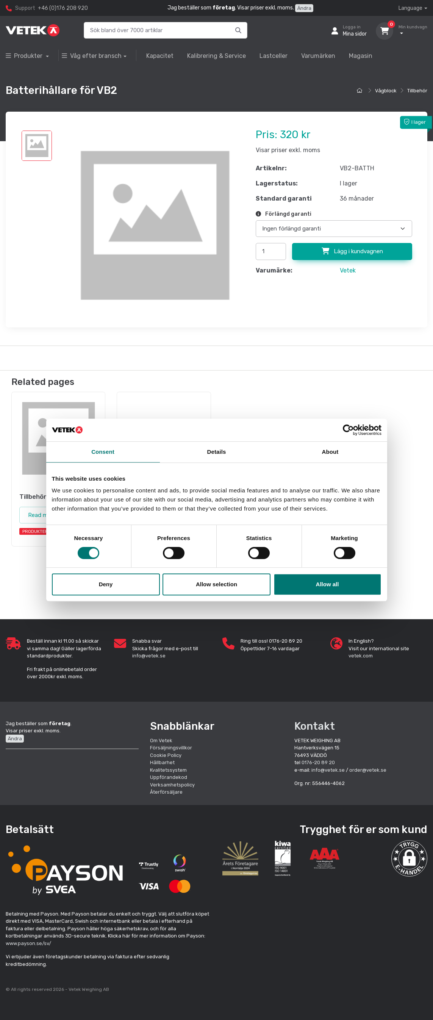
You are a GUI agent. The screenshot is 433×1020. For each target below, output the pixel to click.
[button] (409, 858)
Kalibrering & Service (216, 55)
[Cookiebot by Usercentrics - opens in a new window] (348, 430)
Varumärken (318, 55)
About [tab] (330, 451)
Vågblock (386, 90)
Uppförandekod (168, 777)
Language (410, 8)
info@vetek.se (149, 656)
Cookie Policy (165, 755)
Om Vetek (161, 740)
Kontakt (314, 726)
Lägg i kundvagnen (352, 251)
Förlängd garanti (283, 214)
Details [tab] (216, 451)
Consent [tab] (102, 451)
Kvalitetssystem (168, 770)
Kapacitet (160, 55)
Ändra (304, 8)
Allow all (327, 584)
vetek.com (361, 656)
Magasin (360, 55)
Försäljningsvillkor (171, 748)
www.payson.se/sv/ (28, 943)
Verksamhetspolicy (172, 785)
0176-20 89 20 (318, 762)
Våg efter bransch (92, 55)
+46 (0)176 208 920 (63, 8)
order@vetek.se (367, 770)
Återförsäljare (166, 792)
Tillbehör (417, 90)
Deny (106, 584)
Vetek (348, 270)
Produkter (25, 55)
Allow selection (216, 584)
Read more (42, 515)
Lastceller (273, 55)
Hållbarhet (162, 762)
